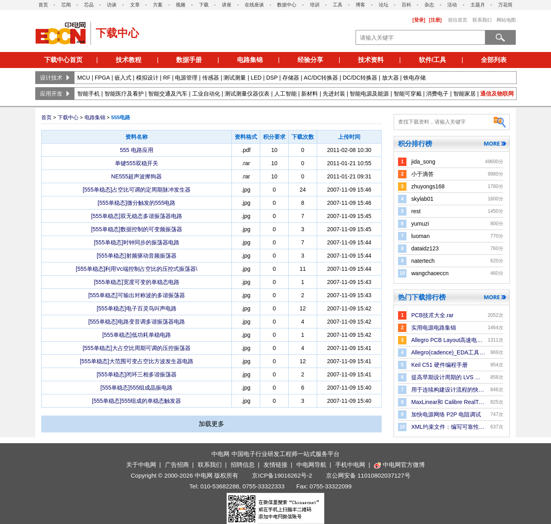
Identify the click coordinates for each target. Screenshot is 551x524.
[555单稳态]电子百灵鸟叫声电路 (136, 308)
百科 (406, 5)
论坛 (383, 5)
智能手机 (88, 93)
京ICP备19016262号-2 (282, 475)
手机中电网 (350, 464)
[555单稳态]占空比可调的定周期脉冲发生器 (136, 189)
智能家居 (464, 93)
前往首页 (457, 20)
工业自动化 (206, 93)
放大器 (390, 77)
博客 (360, 5)
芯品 (89, 5)
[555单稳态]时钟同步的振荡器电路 (136, 242)
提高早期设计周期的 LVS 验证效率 (448, 377)
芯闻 (66, 5)
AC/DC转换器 (321, 77)
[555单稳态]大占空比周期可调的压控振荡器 (136, 348)
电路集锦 (250, 59)
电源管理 (186, 77)
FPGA (102, 77)
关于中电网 (141, 464)
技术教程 (128, 59)
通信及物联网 (497, 93)
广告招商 (177, 464)
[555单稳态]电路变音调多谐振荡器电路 (136, 321)
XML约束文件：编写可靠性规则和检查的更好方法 (448, 427)
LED (256, 77)
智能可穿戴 (408, 93)
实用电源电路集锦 (433, 327)
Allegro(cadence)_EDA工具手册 (448, 352)
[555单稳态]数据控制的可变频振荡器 (136, 229)
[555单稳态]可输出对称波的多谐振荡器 (136, 295)
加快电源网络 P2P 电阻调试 (446, 414)
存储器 (290, 77)
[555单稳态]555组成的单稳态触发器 (136, 401)
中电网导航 (311, 464)
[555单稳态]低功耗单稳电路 (136, 335)
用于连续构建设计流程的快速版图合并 (448, 389)
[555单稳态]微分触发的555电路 (137, 203)
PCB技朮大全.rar (432, 315)
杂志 (429, 5)
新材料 (309, 93)
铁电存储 (414, 77)
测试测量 (234, 77)
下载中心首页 (63, 59)
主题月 (478, 5)
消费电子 (437, 93)
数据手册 (189, 59)
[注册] (435, 20)
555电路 (120, 117)
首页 (43, 5)
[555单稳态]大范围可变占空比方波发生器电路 (136, 361)
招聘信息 (243, 464)
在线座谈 (254, 5)
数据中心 (286, 5)
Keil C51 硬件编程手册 (439, 365)
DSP (272, 77)
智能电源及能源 (369, 93)
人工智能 (285, 93)
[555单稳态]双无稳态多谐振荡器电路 (136, 216)
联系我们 (482, 20)
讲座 (226, 5)
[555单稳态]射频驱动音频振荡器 (136, 255)
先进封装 (334, 93)
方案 (158, 5)
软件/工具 (432, 59)
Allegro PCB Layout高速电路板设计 (448, 340)
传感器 (210, 77)
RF (167, 77)
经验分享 (310, 59)
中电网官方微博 (399, 464)
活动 (452, 5)
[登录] (418, 20)
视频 (180, 5)
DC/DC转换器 (360, 77)
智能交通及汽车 (167, 93)
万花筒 (505, 5)
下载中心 (68, 117)
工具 (337, 5)
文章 (135, 5)
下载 (204, 5)
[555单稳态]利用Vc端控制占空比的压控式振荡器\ (136, 269)
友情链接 (275, 464)
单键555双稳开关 (136, 163)
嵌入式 (123, 77)
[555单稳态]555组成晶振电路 (137, 387)
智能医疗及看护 (124, 93)
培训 (315, 5)
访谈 (112, 5)
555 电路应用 (136, 150)
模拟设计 (147, 77)
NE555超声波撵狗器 (136, 176)
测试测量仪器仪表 (247, 93)
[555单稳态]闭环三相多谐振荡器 (136, 374)
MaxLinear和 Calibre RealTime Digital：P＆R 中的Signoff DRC (448, 402)
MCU (83, 77)
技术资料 (371, 59)
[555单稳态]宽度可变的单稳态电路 (136, 282)
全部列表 (494, 59)
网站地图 (506, 20)
